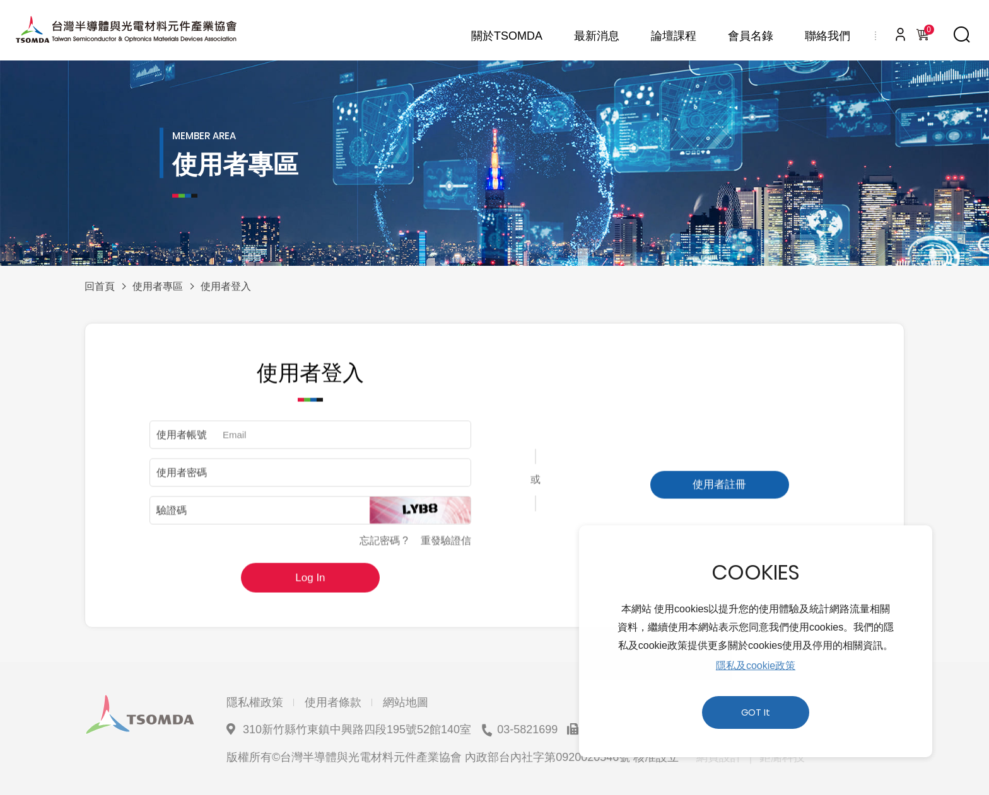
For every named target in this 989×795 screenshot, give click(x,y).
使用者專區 (157, 286)
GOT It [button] (755, 712)
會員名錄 (750, 36)
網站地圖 (405, 702)
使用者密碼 (181, 478)
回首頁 (100, 286)
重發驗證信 (446, 546)
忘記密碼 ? (384, 546)
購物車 (926, 31)
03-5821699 (527, 729)
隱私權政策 (254, 702)
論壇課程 (673, 36)
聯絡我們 (827, 36)
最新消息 (596, 36)
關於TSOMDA (506, 36)
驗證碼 (171, 516)
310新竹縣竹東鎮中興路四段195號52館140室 (357, 729)
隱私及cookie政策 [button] (755, 665)
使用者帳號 (181, 440)
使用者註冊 (719, 490)
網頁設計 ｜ (726, 757)
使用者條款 (333, 702)
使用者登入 (226, 286)
